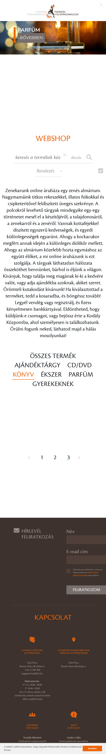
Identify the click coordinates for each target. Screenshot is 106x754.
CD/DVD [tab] (79, 365)
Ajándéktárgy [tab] (37, 365)
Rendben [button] (92, 748)
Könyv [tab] (23, 374)
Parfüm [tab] (81, 374)
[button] (12, 750)
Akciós (72, 157)
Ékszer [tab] (51, 374)
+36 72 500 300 (32, 670)
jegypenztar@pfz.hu (32, 673)
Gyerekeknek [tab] (53, 384)
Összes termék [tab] (53, 356)
